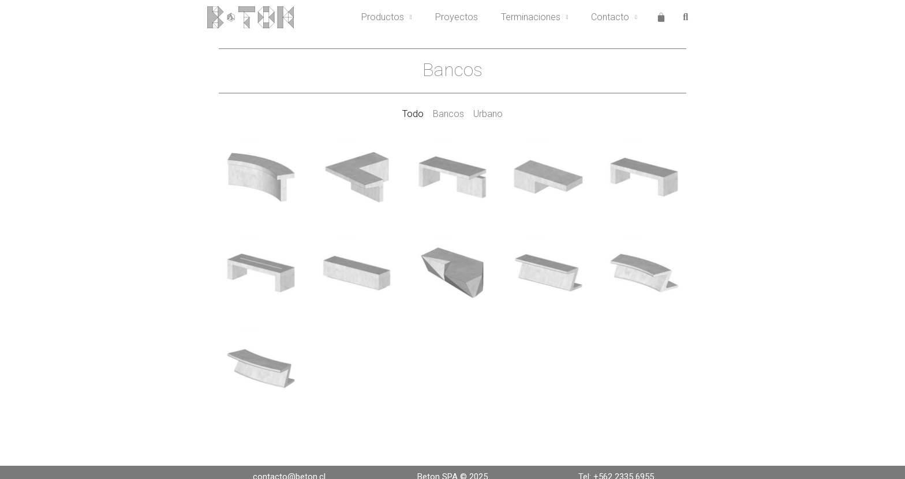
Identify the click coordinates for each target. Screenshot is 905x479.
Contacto (614, 17)
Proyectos (456, 17)
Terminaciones (535, 17)
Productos (386, 17)
